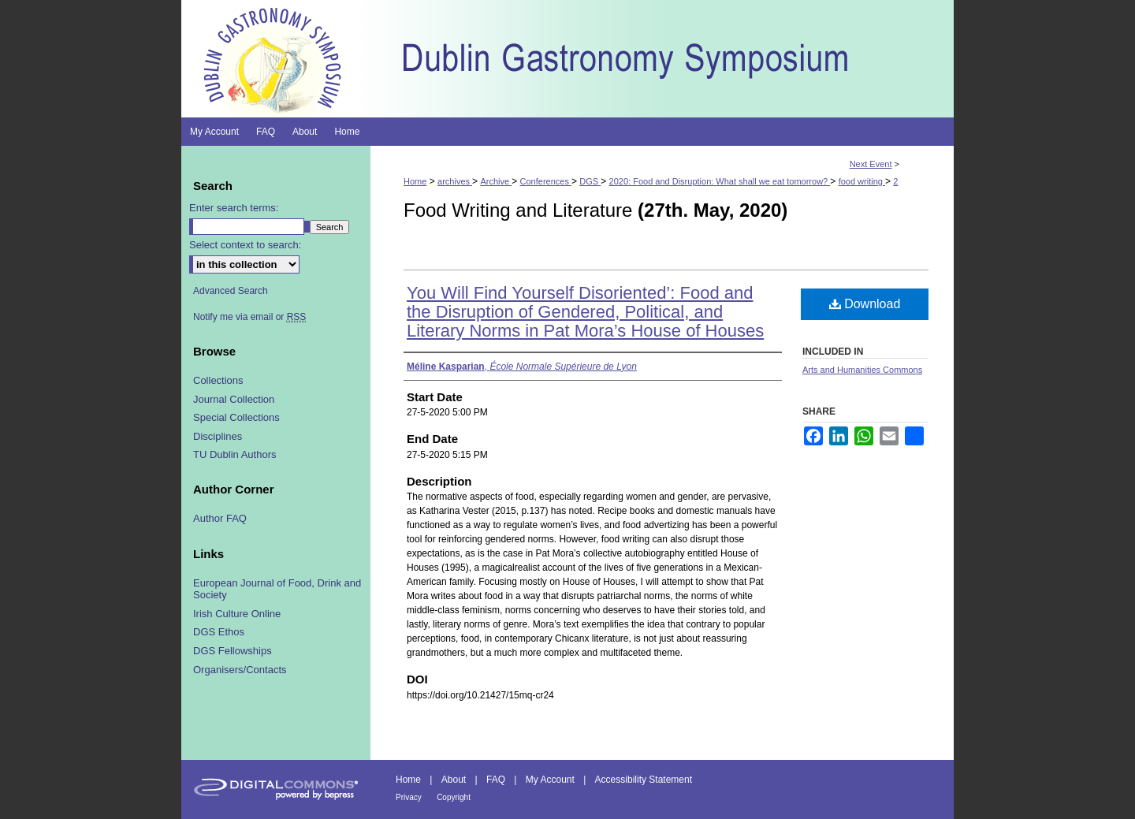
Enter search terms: (233, 208)
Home (415, 181)
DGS (590, 181)
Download (865, 304)
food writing (862, 181)
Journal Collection (233, 399)
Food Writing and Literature (595, 210)
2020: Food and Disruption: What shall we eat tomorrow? (720, 181)
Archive (496, 181)
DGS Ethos (218, 632)
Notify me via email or (249, 316)
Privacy (409, 797)
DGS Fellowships (232, 651)
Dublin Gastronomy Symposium (662, 58)
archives (454, 181)
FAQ (495, 779)
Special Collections (236, 417)
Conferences (545, 181)
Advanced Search (230, 290)
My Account (550, 779)
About (453, 779)
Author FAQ (220, 518)
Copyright (454, 797)
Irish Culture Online (237, 614)
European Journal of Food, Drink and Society (277, 589)
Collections (218, 380)
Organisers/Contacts (240, 670)
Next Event (871, 164)
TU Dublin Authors (235, 454)
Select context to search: (245, 245)
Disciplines (217, 436)
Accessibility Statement (643, 779)
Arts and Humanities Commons (862, 369)
